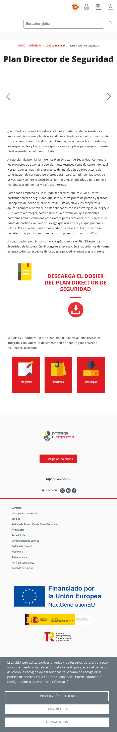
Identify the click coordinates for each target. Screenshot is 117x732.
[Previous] (10, 97)
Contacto (16, 507)
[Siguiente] (107, 97)
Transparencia (19, 557)
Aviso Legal (18, 529)
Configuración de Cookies (57, 696)
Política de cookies (22, 546)
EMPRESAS (35, 45)
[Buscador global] (63, 24)
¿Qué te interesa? (55, 45)
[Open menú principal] (4, 6)
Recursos (58, 382)
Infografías (26, 382)
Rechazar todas (57, 709)
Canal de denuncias (22, 568)
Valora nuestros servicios (26, 513)
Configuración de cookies (25, 540)
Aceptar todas (57, 722)
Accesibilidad (19, 535)
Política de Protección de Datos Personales (35, 524)
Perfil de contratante (23, 562)
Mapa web (17, 551)
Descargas (91, 382)
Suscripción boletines (58, 459)
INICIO (21, 45)
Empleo (16, 518)
